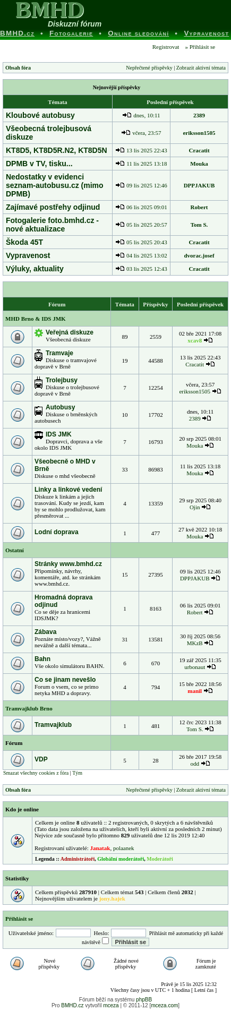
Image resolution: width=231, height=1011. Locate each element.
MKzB (195, 643)
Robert (199, 207)
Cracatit (199, 150)
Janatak (100, 848)
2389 (199, 115)
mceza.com (164, 1005)
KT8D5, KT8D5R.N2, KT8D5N (56, 150)
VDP (41, 759)
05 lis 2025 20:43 (141, 242)
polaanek (123, 848)
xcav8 (194, 340)
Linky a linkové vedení (68, 489)
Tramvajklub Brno (29, 708)
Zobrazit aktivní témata (201, 68)
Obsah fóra (18, 68)
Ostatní (14, 550)
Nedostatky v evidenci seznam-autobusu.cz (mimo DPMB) (55, 185)
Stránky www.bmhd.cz (68, 564)
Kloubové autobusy (40, 115)
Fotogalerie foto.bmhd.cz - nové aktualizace (52, 224)
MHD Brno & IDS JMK (35, 318)
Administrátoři (78, 859)
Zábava (45, 632)
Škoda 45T (24, 242)
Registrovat (165, 47)
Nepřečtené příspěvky (149, 68)
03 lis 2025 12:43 (141, 268)
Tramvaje (59, 353)
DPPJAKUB (199, 185)
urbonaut (194, 667)
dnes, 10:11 (141, 115)
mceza (110, 1005)
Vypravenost (28, 255)
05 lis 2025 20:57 (141, 224)
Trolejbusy (62, 380)
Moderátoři (160, 859)
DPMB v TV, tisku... (39, 163)
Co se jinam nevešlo (65, 679)
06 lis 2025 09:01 (141, 207)
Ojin (195, 507)
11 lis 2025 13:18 (141, 163)
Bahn (42, 659)
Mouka (199, 163)
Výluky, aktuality (35, 268)
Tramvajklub (53, 725)
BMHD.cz (72, 1005)
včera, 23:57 (141, 133)
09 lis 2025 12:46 (141, 185)
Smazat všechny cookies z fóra (36, 773)
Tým (77, 773)
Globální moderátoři (120, 859)
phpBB (144, 1000)
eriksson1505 (199, 133)
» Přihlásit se (200, 47)
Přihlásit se (19, 918)
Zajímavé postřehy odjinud (53, 207)
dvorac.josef (199, 255)
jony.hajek (112, 898)
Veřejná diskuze (69, 332)
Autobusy (60, 407)
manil (194, 691)
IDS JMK (59, 434)
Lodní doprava (57, 532)
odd (194, 763)
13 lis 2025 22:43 (141, 150)
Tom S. (199, 224)
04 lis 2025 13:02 (141, 255)
